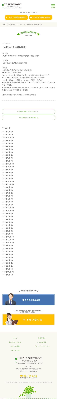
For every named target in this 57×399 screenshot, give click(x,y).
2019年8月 (6, 213)
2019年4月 (6, 225)
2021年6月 (6, 172)
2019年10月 (6, 210)
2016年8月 (6, 275)
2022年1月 (6, 161)
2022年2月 (6, 158)
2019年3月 (6, 228)
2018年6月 (6, 254)
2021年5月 (6, 175)
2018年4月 (6, 260)
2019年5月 (6, 222)
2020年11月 (6, 184)
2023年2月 (6, 134)
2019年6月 (6, 219)
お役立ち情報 (15, 346)
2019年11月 (6, 207)
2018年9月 (6, 245)
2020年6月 (6, 196)
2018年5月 (6, 257)
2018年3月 (6, 263)
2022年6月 (6, 146)
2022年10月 (6, 137)
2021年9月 (6, 170)
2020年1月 (6, 205)
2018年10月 (6, 243)
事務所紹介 (42, 338)
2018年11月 (6, 240)
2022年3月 (6, 155)
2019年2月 (6, 231)
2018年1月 (6, 269)
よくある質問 (42, 342)
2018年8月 (6, 248)
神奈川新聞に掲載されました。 (28, 111)
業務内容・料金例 (15, 342)
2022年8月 (6, 140)
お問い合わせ (15, 350)
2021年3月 (6, 178)
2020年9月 (6, 187)
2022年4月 (6, 152)
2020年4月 (6, 199)
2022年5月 (6, 149)
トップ (15, 338)
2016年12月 (6, 272)
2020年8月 (6, 190)
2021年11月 (6, 164)
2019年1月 (6, 234)
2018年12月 (6, 237)
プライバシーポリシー (42, 346)
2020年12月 (6, 181)
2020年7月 (6, 193)
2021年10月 (6, 167)
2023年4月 (6, 132)
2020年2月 (6, 202)
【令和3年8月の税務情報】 (28, 117)
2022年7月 (6, 143)
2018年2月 (6, 266)
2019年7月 (6, 216)
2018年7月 (6, 251)
